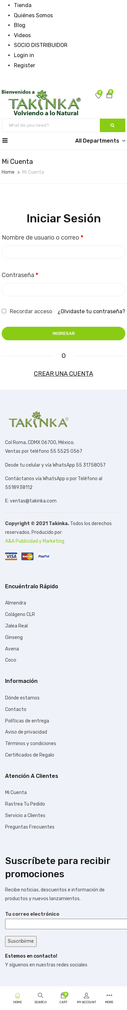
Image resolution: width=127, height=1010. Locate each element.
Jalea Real (16, 626)
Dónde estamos (22, 698)
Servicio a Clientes (25, 815)
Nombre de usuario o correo (42, 237)
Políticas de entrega (27, 721)
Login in (24, 55)
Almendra (15, 603)
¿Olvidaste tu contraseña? (91, 311)
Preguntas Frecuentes (30, 827)
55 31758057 (91, 465)
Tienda (22, 5)
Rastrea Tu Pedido (25, 804)
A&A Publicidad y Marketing (34, 541)
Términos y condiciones (30, 743)
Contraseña (20, 275)
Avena (12, 649)
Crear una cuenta (63, 373)
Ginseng (14, 637)
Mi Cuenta (16, 792)
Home (8, 172)
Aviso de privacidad (26, 732)
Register (24, 65)
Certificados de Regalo (29, 755)
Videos (22, 35)
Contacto (15, 709)
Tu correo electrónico (63, 919)
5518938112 (19, 487)
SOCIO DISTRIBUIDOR (40, 45)
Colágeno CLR (20, 614)
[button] (109, 96)
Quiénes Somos (33, 15)
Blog (19, 25)
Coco (10, 660)
